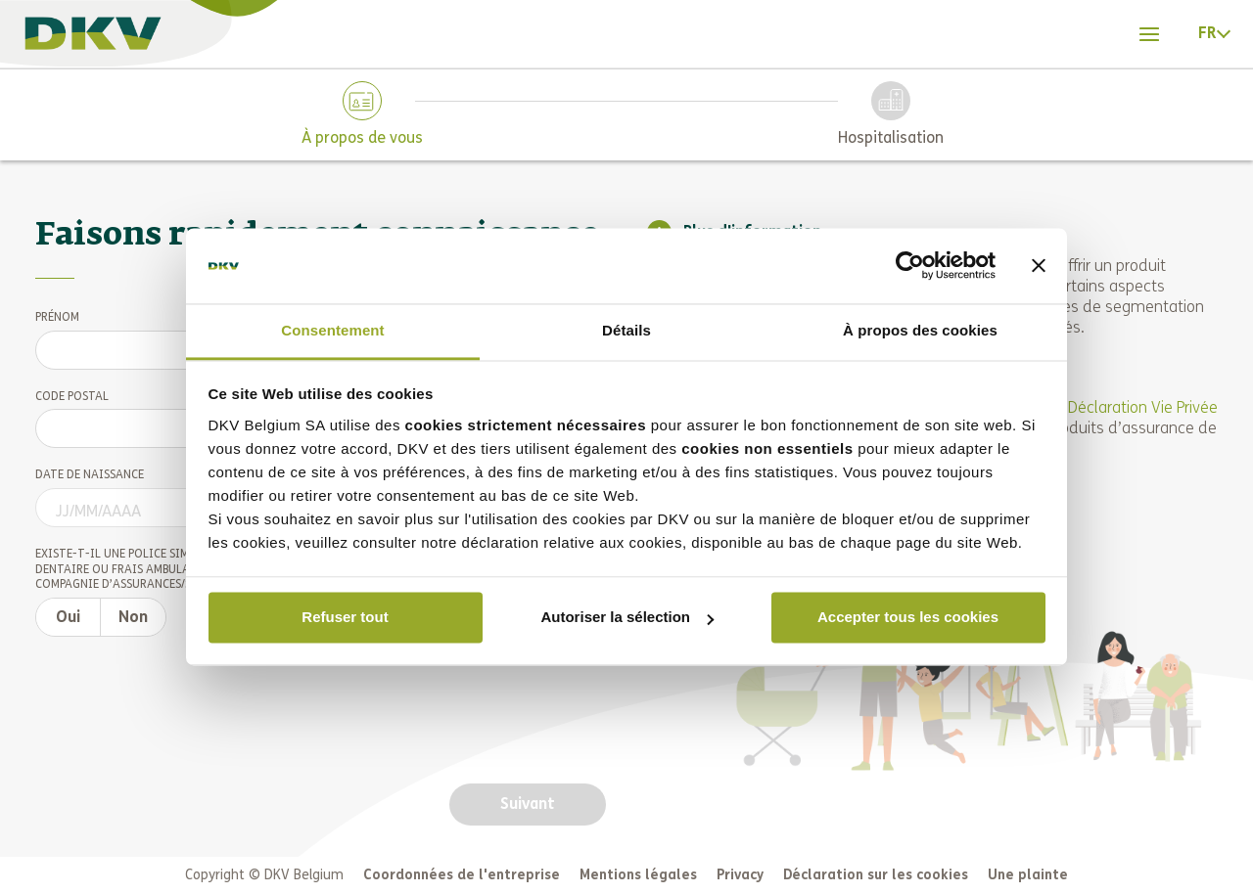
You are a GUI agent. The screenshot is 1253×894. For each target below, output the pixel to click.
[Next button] (527, 804)
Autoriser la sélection (627, 617)
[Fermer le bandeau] (1038, 266)
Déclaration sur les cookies (875, 875)
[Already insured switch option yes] (68, 617)
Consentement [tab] (332, 330)
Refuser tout (345, 617)
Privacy (740, 875)
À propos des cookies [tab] (920, 330)
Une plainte (1028, 875)
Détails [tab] (626, 330)
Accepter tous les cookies (907, 617)
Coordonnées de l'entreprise (461, 875)
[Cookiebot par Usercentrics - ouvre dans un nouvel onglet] (910, 266)
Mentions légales (638, 875)
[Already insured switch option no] (133, 617)
